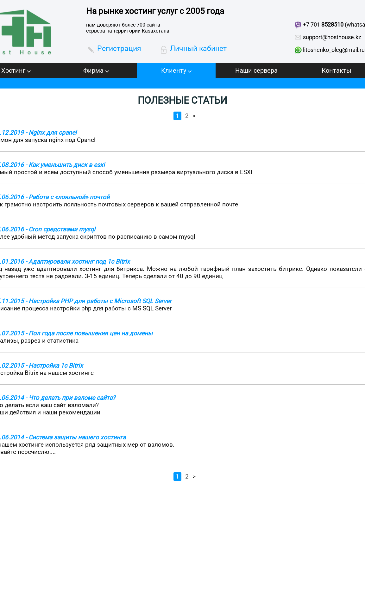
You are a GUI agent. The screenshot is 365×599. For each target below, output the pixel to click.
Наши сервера (256, 70)
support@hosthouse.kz (332, 37)
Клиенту (176, 70)
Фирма (96, 70)
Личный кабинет (198, 48)
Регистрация (119, 48)
